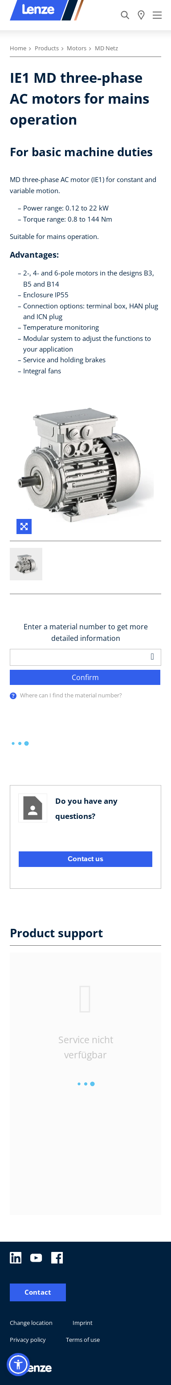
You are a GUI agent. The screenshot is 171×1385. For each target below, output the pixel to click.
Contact (37, 1292)
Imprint (83, 1323)
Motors (76, 48)
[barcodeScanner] (153, 656)
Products (47, 48)
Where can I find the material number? (71, 695)
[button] (18, 1364)
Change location (31, 1323)
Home (18, 48)
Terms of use (83, 1340)
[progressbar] (20, 743)
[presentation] (13, 695)
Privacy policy (28, 1340)
